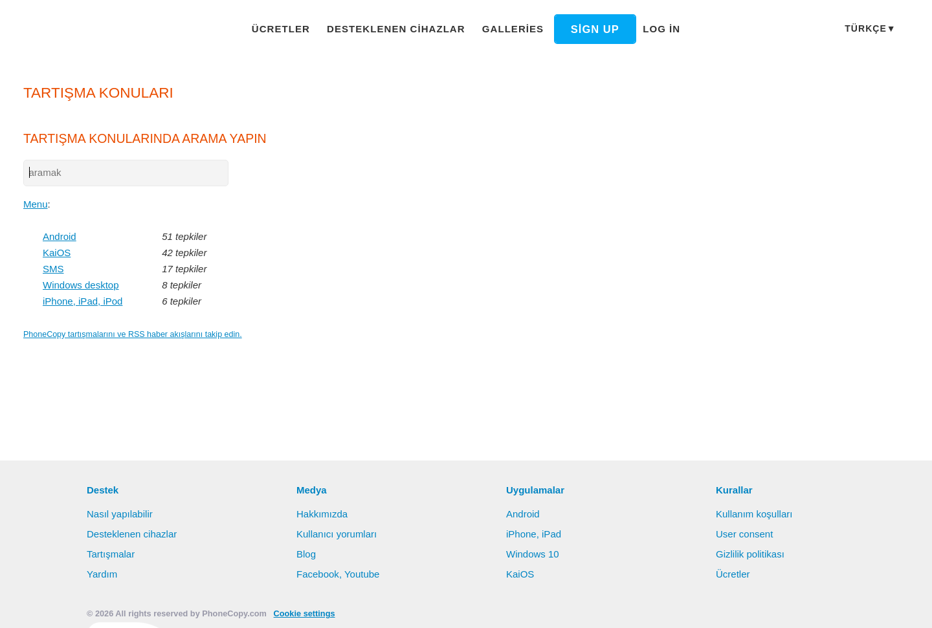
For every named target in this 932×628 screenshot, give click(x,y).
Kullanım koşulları (756, 513)
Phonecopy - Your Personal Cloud (100, 29)
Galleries (504, 28)
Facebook (317, 573)
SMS (52, 269)
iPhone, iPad (534, 533)
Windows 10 (534, 553)
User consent (745, 533)
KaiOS (56, 253)
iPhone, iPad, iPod (83, 302)
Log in (646, 28)
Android (61, 237)
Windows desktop (82, 285)
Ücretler (292, 28)
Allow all (747, 605)
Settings (864, 605)
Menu (36, 205)
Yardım (102, 573)
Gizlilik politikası (752, 553)
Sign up (581, 29)
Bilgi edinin (662, 606)
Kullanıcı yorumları (338, 533)
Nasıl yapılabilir (121, 513)
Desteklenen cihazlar (397, 28)
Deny (808, 605)
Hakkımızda (322, 513)
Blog (306, 553)
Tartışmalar (112, 553)
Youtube (362, 573)
